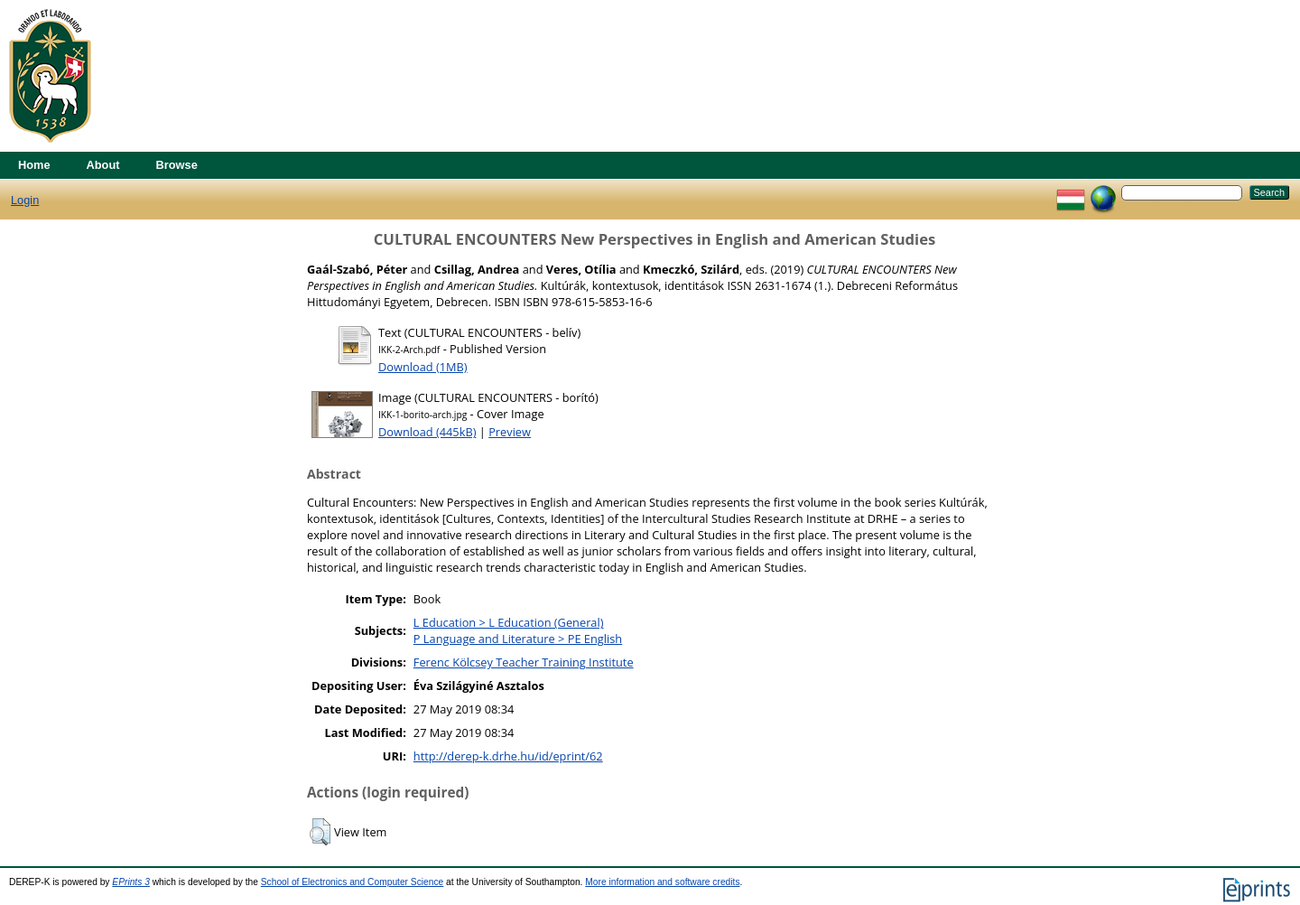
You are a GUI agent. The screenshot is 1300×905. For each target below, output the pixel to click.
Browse (177, 165)
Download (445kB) (427, 432)
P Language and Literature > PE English (517, 638)
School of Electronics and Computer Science (352, 882)
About (103, 165)
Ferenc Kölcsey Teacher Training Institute (523, 662)
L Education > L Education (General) (508, 622)
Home (34, 165)
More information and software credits (662, 882)
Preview (509, 432)
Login (25, 200)
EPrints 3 (131, 882)
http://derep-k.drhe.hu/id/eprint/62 (508, 756)
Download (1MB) (423, 367)
